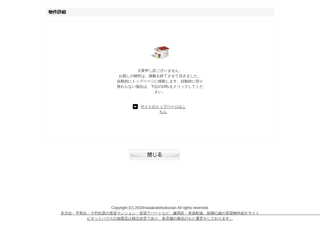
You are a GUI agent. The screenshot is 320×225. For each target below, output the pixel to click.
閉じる (160, 157)
